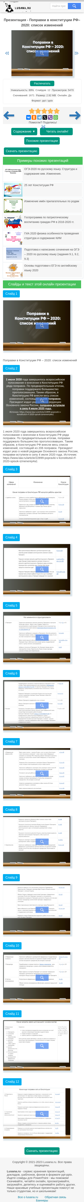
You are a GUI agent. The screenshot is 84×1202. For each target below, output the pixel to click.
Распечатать (42, 83)
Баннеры (42, 1200)
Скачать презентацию (21, 151)
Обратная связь (55, 1197)
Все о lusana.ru (28, 1197)
